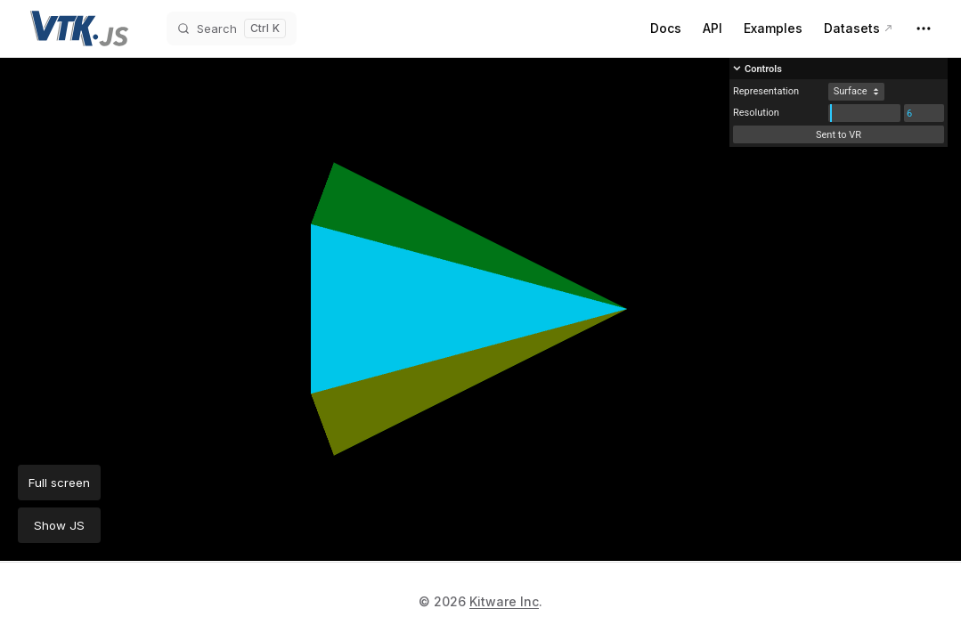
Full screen (59, 482)
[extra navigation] (923, 28)
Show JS (59, 525)
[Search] (232, 28)
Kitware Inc (504, 601)
